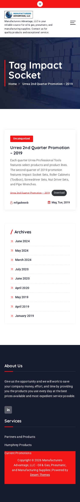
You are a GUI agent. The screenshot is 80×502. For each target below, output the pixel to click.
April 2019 (22, 306)
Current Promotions (17, 453)
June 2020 (22, 278)
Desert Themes (40, 474)
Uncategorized (21, 138)
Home (13, 84)
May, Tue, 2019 (59, 202)
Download (59, 193)
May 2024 (22, 250)
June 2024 (22, 241)
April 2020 (22, 288)
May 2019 (22, 297)
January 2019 (24, 316)
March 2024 (23, 260)
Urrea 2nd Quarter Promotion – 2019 (47, 84)
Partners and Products (19, 436)
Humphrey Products (18, 445)
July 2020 (22, 269)
